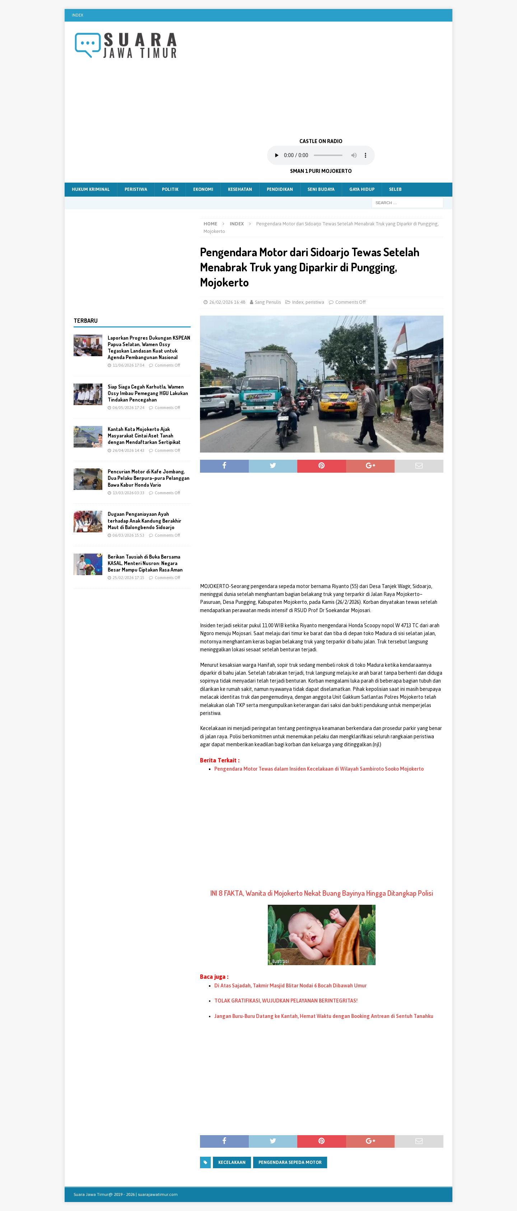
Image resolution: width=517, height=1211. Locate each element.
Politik (170, 189)
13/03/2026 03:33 (128, 493)
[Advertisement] (321, 79)
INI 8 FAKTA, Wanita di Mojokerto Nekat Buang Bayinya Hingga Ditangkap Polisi (321, 893)
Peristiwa (136, 189)
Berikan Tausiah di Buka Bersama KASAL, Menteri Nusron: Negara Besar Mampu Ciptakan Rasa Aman (145, 563)
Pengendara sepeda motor (290, 1162)
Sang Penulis (268, 302)
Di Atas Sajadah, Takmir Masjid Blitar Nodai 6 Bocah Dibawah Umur (290, 985)
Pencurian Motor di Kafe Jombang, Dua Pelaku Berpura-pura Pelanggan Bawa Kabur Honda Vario (149, 477)
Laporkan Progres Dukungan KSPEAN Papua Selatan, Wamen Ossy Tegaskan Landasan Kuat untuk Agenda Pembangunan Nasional (149, 348)
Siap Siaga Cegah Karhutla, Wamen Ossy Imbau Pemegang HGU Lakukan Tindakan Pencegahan (148, 393)
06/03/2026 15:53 (128, 535)
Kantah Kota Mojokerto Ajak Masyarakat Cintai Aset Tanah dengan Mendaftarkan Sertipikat (144, 435)
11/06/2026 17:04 (128, 365)
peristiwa (315, 302)
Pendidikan (280, 189)
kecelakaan (232, 1162)
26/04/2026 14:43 (128, 450)
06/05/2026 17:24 (128, 407)
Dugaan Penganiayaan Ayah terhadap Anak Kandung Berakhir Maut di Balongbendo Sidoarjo (144, 520)
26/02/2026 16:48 (227, 302)
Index (77, 15)
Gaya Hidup (361, 189)
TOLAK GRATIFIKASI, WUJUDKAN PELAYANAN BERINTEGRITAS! (286, 1001)
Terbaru (86, 320)
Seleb (395, 189)
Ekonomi (203, 189)
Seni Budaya (321, 189)
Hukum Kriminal (91, 189)
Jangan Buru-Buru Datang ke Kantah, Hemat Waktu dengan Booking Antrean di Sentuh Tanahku (323, 1016)
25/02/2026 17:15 (128, 577)
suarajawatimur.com (158, 1194)
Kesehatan (240, 189)
